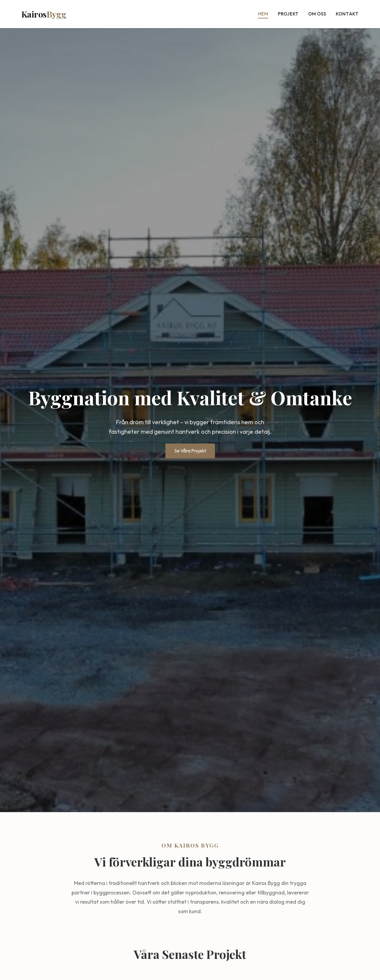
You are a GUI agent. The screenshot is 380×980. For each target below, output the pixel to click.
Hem (263, 14)
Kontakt (347, 14)
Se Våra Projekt (190, 451)
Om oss (317, 14)
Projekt (288, 14)
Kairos (43, 14)
